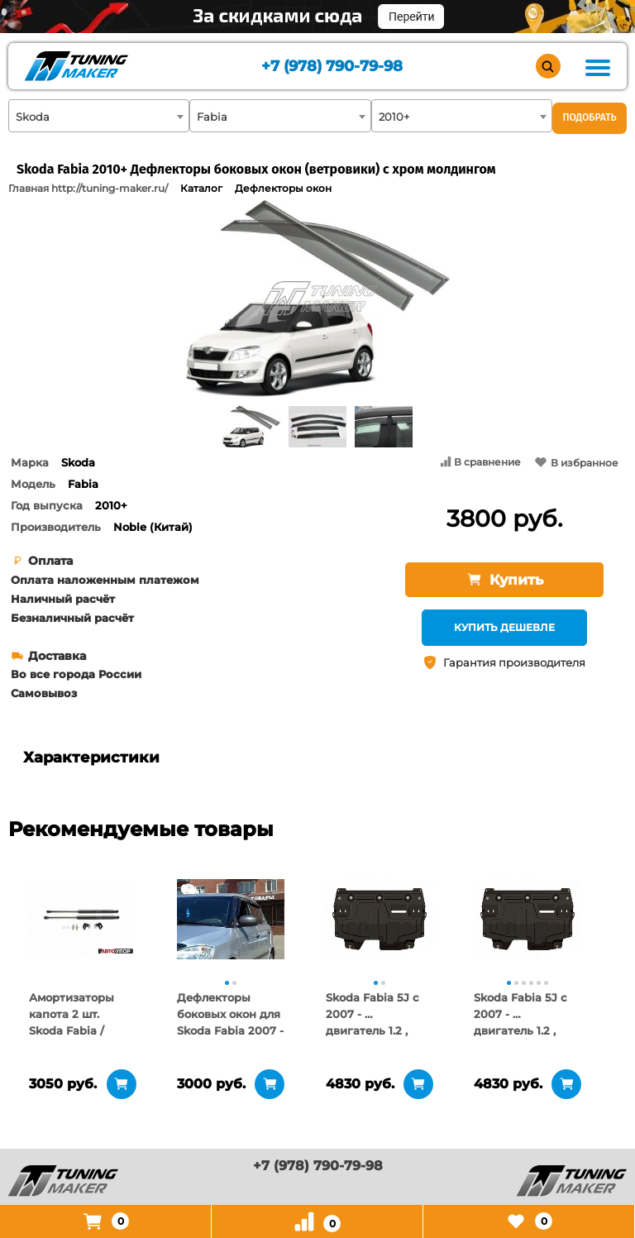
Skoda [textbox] (33, 116)
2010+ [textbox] (394, 116)
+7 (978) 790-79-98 (332, 66)
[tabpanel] (82, 919)
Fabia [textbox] (212, 116)
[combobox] (98, 115)
